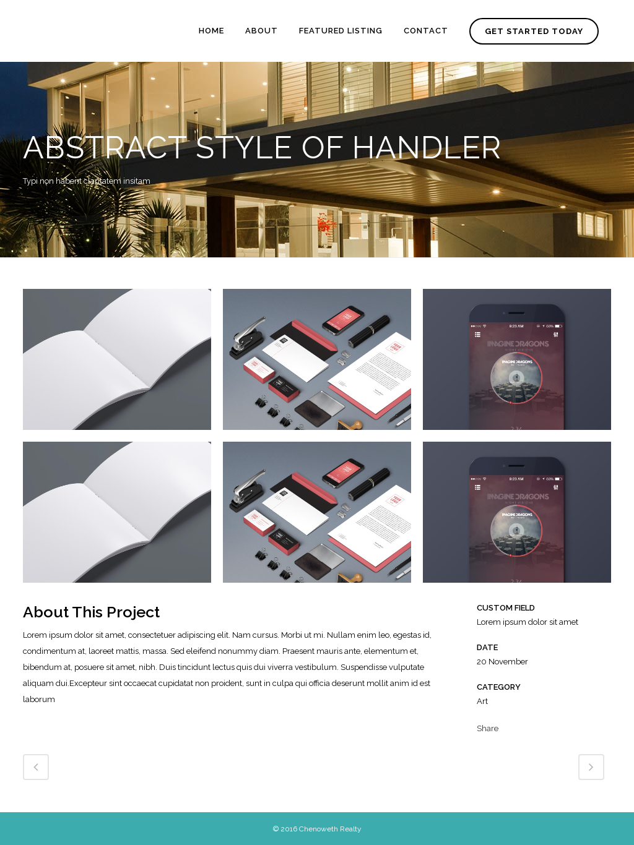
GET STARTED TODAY (531, 31)
